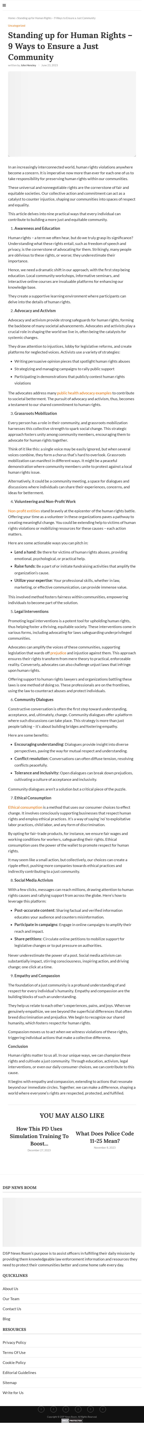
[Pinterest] (78, 1409)
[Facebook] (41, 1409)
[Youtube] (103, 1409)
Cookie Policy (14, 1362)
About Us (10, 1288)
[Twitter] (53, 1409)
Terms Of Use (14, 1352)
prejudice (58, 652)
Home (11, 18)
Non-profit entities (24, 510)
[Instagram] (66, 1409)
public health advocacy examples (84, 393)
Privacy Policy (14, 1342)
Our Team (11, 1298)
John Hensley (28, 65)
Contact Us (12, 1308)
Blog (6, 1318)
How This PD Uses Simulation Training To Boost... (39, 1136)
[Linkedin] (90, 1409)
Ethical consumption (25, 807)
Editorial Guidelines (19, 1372)
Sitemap (10, 1382)
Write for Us (13, 1392)
